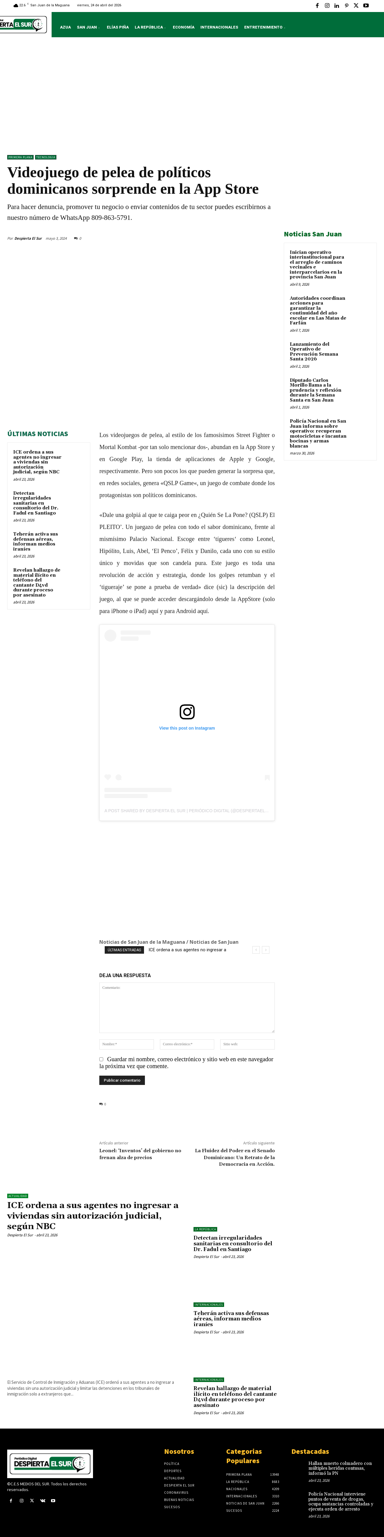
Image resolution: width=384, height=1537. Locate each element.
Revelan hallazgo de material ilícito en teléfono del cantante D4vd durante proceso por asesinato (36, 582)
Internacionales (209, 1305)
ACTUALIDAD (17, 1196)
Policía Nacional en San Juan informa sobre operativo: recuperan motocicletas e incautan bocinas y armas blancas (318, 433)
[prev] (256, 950)
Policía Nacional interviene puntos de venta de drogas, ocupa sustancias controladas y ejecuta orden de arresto (340, 1501)
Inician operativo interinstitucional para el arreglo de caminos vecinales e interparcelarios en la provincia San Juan (317, 265)
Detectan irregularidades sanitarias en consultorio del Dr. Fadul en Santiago (35, 503)
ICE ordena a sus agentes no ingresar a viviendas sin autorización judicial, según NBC (37, 462)
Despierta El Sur (28, 238)
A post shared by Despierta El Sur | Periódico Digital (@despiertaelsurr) (191, 810)
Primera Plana (20, 157)
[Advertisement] (192, 98)
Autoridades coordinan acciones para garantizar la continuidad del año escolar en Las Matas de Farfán (318, 311)
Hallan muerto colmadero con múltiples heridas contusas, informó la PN (340, 1468)
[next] (265, 950)
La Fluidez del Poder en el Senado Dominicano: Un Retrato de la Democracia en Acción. (235, 1157)
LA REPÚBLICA (205, 1229)
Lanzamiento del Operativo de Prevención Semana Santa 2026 (314, 352)
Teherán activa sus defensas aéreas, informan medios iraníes (35, 541)
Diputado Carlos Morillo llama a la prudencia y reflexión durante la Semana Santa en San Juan (315, 390)
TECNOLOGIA (45, 157)
